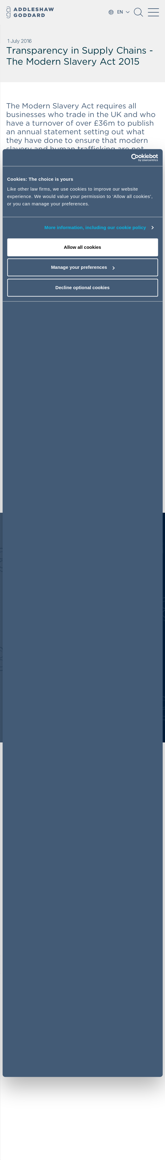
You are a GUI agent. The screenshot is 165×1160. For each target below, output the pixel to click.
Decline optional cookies (83, 287)
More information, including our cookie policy (95, 227)
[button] (138, 14)
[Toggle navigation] (153, 12)
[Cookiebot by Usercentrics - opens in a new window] (131, 158)
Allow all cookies (82, 247)
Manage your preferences (82, 267)
